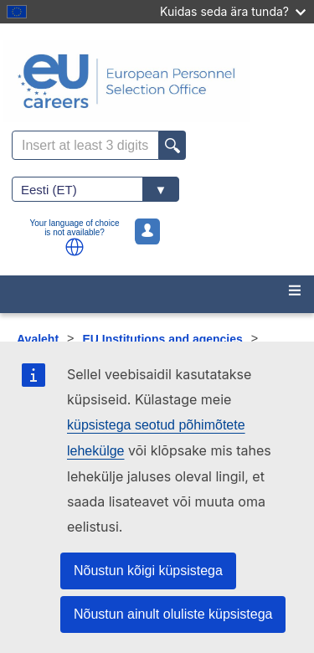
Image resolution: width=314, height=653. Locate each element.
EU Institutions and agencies (162, 339)
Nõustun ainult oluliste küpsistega (173, 614)
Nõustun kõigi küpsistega (148, 570)
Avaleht (38, 339)
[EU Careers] (157, 81)
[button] (74, 247)
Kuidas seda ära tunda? (233, 11)
